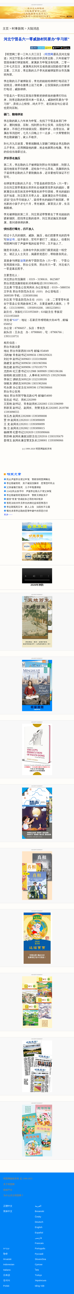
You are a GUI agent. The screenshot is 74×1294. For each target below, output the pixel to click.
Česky (38, 1216)
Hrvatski (7, 1259)
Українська (40, 1280)
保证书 (10, 239)
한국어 (6, 1280)
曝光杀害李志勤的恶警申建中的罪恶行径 (27, 511)
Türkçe (38, 1275)
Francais (39, 1243)
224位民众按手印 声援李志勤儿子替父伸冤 (29, 491)
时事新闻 (18, 28)
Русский (39, 1254)
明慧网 (49, 54)
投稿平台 (7, 1190)
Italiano (7, 1270)
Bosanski (39, 1211)
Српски (38, 1264)
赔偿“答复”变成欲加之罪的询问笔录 (25, 499)
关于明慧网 (9, 1184)
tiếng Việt (39, 1286)
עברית (6, 1248)
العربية (38, 1206)
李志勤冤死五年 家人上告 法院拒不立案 (28, 507)
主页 (6, 28)
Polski (6, 1286)
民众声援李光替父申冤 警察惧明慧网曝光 (28, 479)
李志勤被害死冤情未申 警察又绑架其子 (27, 495)
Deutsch (39, 1222)
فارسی (38, 1238)
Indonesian (8, 1264)
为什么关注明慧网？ (13, 1195)
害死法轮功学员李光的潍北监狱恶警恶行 (27, 503)
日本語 (6, 1275)
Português (40, 1248)
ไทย (37, 1270)
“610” (15, 320)
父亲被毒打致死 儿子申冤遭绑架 (24, 487)
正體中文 (7, 1206)
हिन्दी (5, 1254)
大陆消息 (33, 28)
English (38, 1227)
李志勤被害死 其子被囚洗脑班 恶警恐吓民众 (31, 483)
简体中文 (7, 1211)
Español (39, 1232)
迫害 (23, 260)
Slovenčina (40, 1259)
